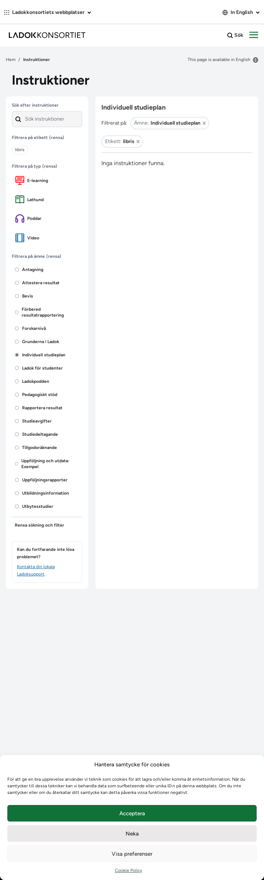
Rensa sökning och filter (39, 525)
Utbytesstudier (34, 506)
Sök (235, 35)
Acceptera (132, 813)
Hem (10, 59)
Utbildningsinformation (42, 493)
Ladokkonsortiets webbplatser (47, 12)
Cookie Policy (128, 870)
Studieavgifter (33, 421)
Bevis (24, 296)
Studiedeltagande (36, 434)
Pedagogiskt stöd (36, 394)
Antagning (29, 269)
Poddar (28, 218)
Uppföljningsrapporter (41, 479)
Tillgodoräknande (36, 447)
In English (241, 12)
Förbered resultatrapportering (39, 312)
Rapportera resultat (38, 407)
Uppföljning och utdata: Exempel (42, 463)
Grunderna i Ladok (37, 341)
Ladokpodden (32, 381)
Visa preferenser (132, 854)
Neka (132, 833)
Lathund (29, 199)
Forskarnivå (30, 328)
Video (27, 237)
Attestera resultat (37, 282)
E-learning (31, 180)
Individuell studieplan (40, 354)
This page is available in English (223, 59)
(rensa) (56, 137)
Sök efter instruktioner (35, 105)
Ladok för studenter (39, 368)
